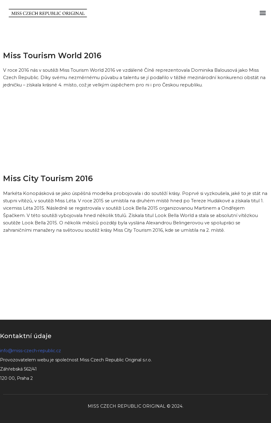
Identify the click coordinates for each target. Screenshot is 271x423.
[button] (263, 13)
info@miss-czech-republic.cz (30, 350)
